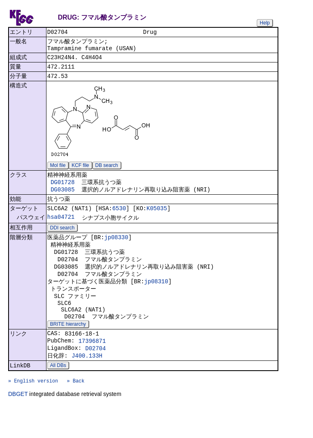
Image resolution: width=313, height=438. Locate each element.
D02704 (95, 375)
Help (265, 23)
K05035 (156, 218)
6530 (119, 218)
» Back (75, 412)
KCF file (80, 171)
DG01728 (63, 189)
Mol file (58, 171)
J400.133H (87, 383)
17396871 (92, 366)
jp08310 (156, 298)
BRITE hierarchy (68, 347)
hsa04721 (61, 228)
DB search (106, 171)
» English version (33, 412)
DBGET (18, 426)
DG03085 (63, 198)
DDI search (62, 239)
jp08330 (116, 249)
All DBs (58, 394)
